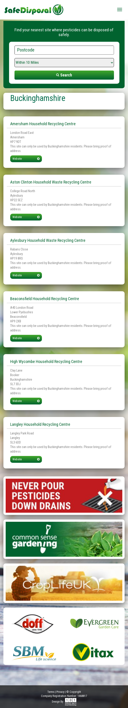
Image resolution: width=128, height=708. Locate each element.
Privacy (60, 691)
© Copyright (73, 691)
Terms (50, 691)
